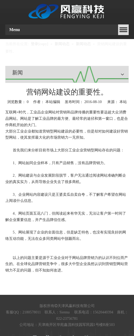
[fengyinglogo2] (67, 11)
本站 (123, 102)
